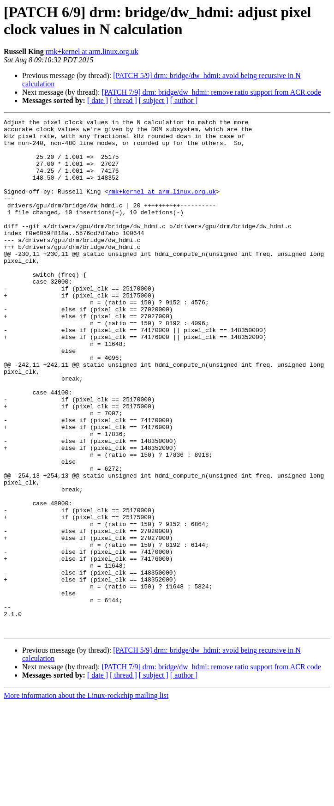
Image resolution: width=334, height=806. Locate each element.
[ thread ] (123, 100)
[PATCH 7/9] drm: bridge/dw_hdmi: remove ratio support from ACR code (211, 92)
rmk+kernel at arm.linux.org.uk (92, 51)
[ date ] (97, 100)
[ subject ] (153, 100)
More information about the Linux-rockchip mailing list (86, 798)
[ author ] (184, 100)
